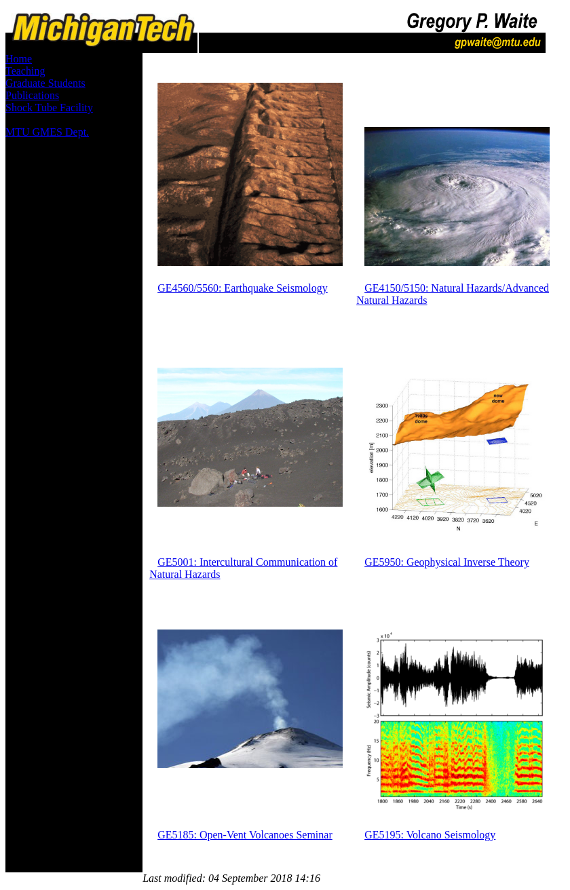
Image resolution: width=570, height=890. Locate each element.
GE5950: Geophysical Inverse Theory (446, 562)
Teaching (25, 71)
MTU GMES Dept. (47, 132)
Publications (32, 95)
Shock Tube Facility (49, 107)
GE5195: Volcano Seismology (429, 834)
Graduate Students (45, 83)
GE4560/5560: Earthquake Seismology (242, 288)
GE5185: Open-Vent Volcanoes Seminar (244, 834)
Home (18, 58)
